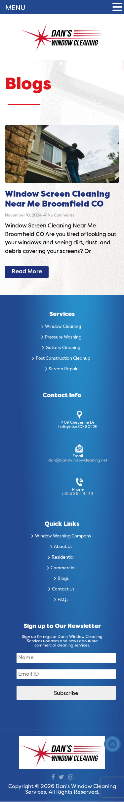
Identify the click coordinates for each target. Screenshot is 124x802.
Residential (63, 558)
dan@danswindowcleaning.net (77, 461)
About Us (63, 547)
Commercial (63, 568)
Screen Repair (63, 369)
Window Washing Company (63, 536)
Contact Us (63, 589)
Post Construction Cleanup (63, 359)
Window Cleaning (63, 327)
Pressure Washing (63, 337)
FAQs (63, 600)
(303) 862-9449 (77, 494)
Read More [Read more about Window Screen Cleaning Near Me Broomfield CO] (27, 272)
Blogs (63, 579)
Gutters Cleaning (63, 348)
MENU (15, 8)
